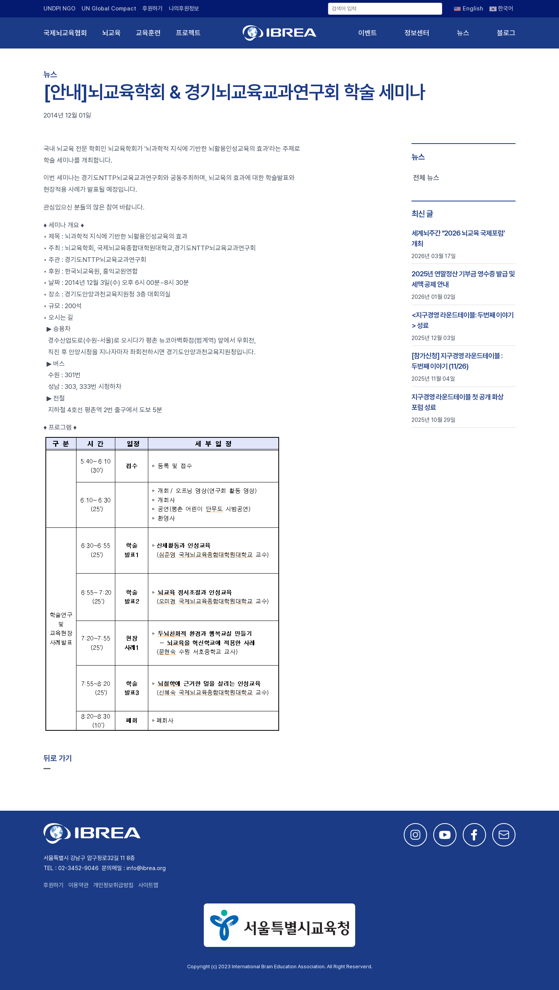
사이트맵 (148, 885)
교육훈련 (148, 33)
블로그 (506, 33)
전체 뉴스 (426, 177)
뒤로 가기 (57, 758)
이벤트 (367, 33)
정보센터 (416, 33)
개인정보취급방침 (113, 885)
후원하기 (152, 8)
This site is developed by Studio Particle (101, 976)
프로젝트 (188, 33)
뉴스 (463, 33)
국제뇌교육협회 (65, 33)
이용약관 (78, 885)
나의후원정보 (184, 8)
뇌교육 (111, 33)
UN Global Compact (109, 8)
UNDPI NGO (59, 8)
